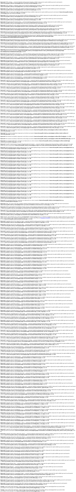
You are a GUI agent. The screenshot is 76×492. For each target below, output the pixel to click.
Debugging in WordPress (45, 217)
